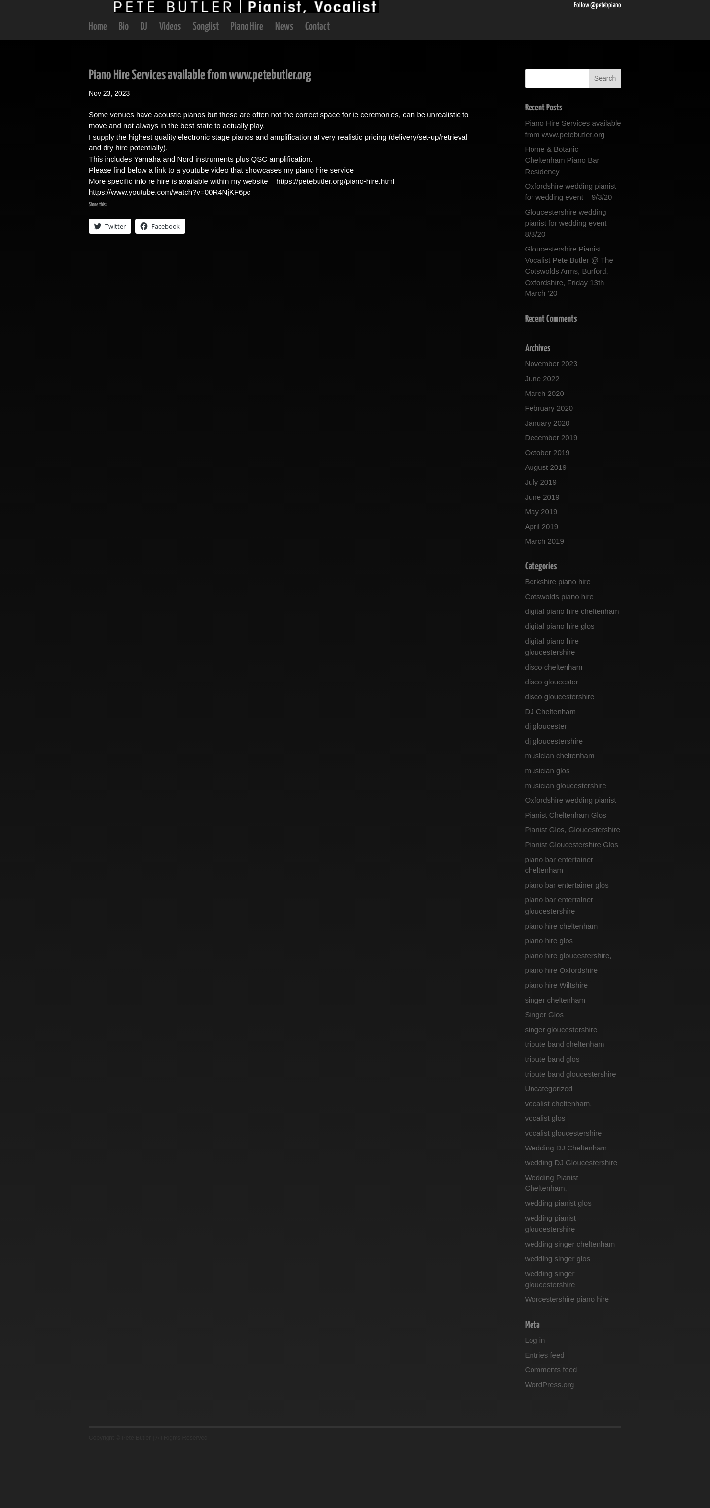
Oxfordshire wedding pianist (570, 857)
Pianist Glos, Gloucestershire (572, 886)
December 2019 (551, 494)
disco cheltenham (554, 723)
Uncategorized (549, 1145)
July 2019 (541, 539)
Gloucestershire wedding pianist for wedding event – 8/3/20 (569, 279)
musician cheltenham (560, 812)
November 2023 (551, 420)
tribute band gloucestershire (570, 1130)
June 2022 (542, 435)
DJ (144, 84)
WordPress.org (549, 1441)
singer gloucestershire (561, 1086)
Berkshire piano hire (558, 638)
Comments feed (551, 1426)
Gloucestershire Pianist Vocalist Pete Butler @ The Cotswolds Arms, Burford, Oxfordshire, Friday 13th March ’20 (569, 327)
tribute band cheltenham (564, 1101)
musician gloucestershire (565, 842)
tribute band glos (552, 1116)
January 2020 (547, 479)
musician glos (547, 827)
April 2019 (542, 583)
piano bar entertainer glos (567, 941)
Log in (535, 1397)
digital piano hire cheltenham (572, 668)
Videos (170, 84)
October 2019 (547, 509)
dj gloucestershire (554, 797)
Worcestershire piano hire (567, 1356)
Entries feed (545, 1411)
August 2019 (546, 524)
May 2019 (541, 568)
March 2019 (544, 598)
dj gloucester (546, 783)
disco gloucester (551, 738)
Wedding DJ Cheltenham (566, 1204)
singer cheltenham (555, 1056)
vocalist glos (545, 1175)
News (284, 84)
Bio (124, 84)
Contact (317, 84)
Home (98, 84)
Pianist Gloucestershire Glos (571, 901)
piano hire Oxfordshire (561, 1027)
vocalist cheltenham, (558, 1160)
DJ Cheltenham (550, 768)
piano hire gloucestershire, (568, 1012)
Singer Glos (544, 1071)
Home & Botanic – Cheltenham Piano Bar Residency (562, 217)
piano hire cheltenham (561, 982)
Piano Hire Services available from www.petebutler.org (200, 132)
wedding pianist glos (558, 1260)
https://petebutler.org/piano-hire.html (335, 238)
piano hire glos (549, 997)
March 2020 (544, 450)
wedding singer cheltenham (570, 1300)
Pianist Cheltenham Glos (565, 871)
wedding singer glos (558, 1315)
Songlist (206, 84)
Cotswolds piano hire (559, 653)
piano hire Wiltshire (556, 1042)
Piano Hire (247, 84)
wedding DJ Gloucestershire (571, 1219)
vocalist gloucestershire (563, 1189)
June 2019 (542, 553)
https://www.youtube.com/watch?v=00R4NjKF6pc (169, 249)
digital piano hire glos (560, 683)
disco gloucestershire (560, 753)
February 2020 (549, 465)
